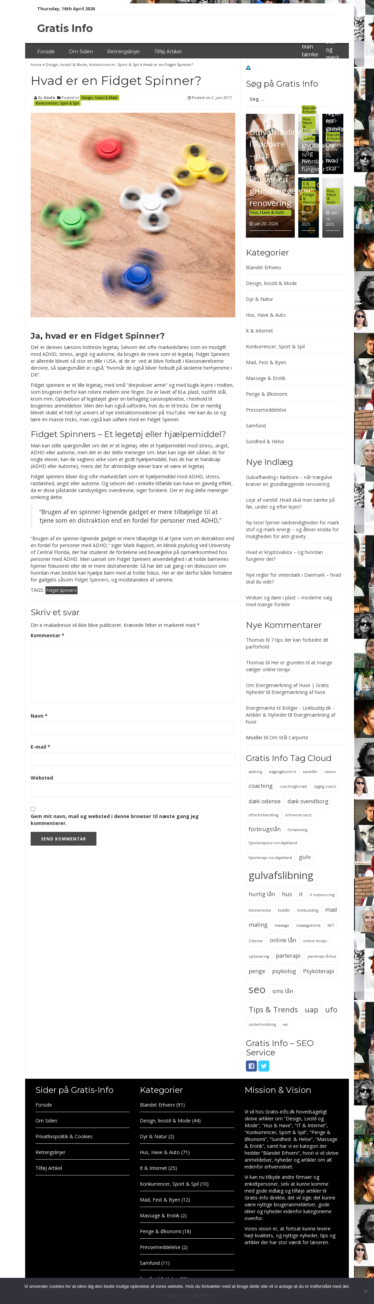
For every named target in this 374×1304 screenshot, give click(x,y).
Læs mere (201, 1295)
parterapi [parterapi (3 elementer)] (288, 955)
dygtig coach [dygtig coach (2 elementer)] (325, 786)
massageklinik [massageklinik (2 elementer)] (308, 925)
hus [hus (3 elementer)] (287, 894)
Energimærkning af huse (298, 692)
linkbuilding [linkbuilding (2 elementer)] (307, 910)
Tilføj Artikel (167, 51)
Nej (183, 1295)
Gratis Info (65, 28)
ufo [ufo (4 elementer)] (331, 1009)
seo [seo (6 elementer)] (257, 989)
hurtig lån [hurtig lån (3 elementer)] (262, 894)
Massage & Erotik (265, 378)
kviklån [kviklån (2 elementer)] (284, 910)
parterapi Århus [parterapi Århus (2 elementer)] (322, 956)
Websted (42, 777)
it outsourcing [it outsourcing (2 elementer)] (322, 894)
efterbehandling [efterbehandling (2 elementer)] (263, 815)
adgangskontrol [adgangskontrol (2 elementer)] (282, 771)
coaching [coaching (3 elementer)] (261, 786)
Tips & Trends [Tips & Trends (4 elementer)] (273, 1009)
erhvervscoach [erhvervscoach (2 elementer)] (298, 815)
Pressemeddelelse (266, 409)
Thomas (255, 640)
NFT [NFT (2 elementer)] (331, 925)
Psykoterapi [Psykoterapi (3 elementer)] (318, 971)
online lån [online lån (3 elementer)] (283, 940)
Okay (172, 1295)
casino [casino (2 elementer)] (330, 771)
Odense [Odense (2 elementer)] (256, 940)
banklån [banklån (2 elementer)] (310, 771)
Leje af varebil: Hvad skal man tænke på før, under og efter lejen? (311, 54)
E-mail (40, 746)
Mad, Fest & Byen (266, 362)
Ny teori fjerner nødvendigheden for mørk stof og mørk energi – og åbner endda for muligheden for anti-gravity (292, 529)
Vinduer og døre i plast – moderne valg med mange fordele (289, 601)
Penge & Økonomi (266, 394)
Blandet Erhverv (310, 109)
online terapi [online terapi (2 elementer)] (315, 940)
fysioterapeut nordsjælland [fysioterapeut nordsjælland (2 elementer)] (273, 842)
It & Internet (310, 185)
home (37, 64)
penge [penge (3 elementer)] (257, 971)
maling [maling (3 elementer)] (258, 924)
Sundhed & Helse (265, 441)
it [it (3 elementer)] (301, 894)
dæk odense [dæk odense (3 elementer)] (265, 801)
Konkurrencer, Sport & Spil (114, 64)
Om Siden (81, 51)
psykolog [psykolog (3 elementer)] (284, 971)
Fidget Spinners (91, 579)
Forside (46, 51)
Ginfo (49, 97)
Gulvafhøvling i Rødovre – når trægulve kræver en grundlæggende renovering (279, 167)
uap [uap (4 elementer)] (311, 1009)
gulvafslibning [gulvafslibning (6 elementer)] (281, 875)
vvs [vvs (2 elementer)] (285, 1024)
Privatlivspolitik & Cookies (64, 1136)
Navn (39, 716)
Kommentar (47, 635)
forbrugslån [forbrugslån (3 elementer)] (265, 829)
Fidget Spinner (127, 336)
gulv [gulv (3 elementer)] (305, 857)
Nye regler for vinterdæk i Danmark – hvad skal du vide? (339, 145)
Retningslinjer (123, 51)
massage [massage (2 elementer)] (281, 925)
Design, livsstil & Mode (66, 64)
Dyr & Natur (259, 299)
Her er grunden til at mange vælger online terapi (289, 666)
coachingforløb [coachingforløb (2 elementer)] (293, 786)
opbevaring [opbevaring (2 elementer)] (259, 956)
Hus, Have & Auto (267, 212)
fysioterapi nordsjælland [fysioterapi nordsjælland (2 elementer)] (270, 857)
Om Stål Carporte (288, 737)
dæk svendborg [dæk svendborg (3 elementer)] (308, 801)
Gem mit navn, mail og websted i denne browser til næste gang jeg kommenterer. (115, 819)
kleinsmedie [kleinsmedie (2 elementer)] (260, 910)
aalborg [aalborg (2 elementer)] (255, 771)
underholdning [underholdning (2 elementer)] (262, 1024)
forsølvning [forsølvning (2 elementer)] (297, 829)
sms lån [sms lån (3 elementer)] (282, 991)
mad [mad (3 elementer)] (331, 909)
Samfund (256, 425)
